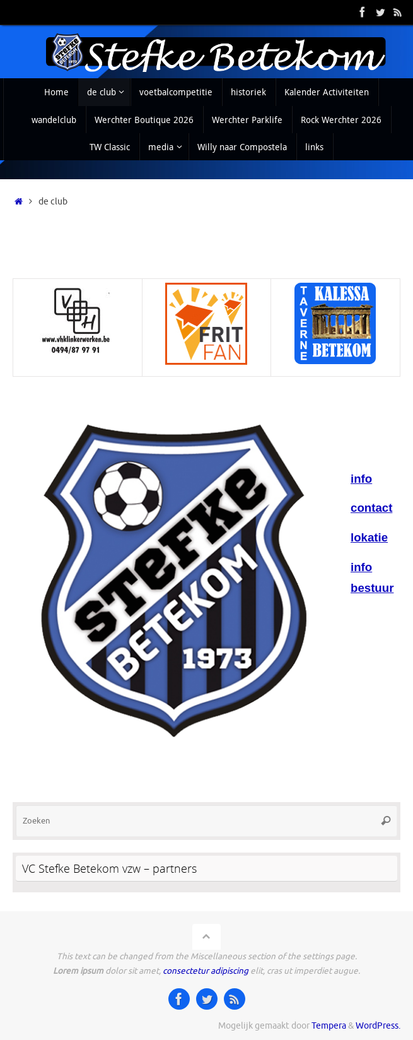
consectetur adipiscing (205, 971)
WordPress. (378, 1025)
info (361, 478)
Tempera (328, 1025)
